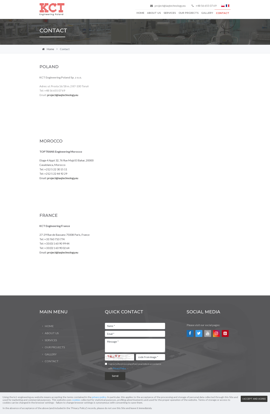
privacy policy (99, 397)
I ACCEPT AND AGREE (254, 398)
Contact (222, 13)
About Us (154, 12)
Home (140, 12)
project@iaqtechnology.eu (170, 5)
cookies (76, 399)
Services (170, 12)
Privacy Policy (119, 368)
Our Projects (189, 12)
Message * (135, 345)
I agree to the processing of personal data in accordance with (134, 366)
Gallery (207, 12)
